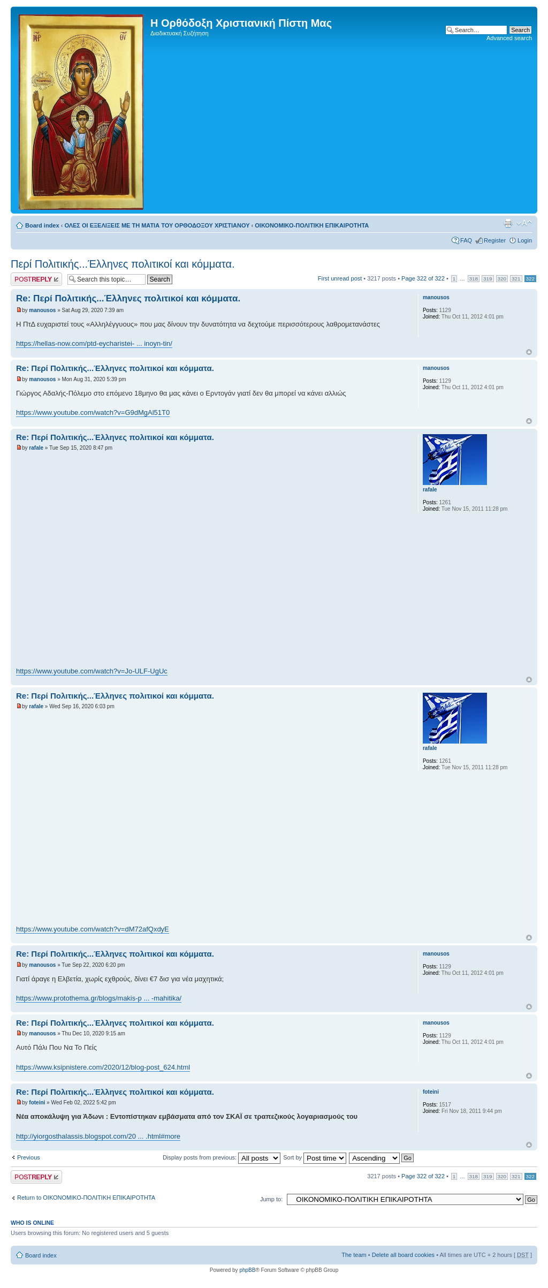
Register (495, 240)
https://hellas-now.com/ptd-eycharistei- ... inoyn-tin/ (94, 343)
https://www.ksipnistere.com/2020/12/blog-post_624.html (103, 1067)
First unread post (340, 278)
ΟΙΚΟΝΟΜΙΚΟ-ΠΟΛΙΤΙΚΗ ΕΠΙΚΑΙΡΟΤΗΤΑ (312, 225)
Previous (28, 1157)
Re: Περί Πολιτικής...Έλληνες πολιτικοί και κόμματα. (128, 298)
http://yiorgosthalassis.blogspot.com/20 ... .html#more (98, 1136)
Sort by (314, 1157)
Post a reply (36, 279)
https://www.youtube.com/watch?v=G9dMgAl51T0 (93, 412)
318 (473, 279)
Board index (42, 225)
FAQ (466, 240)
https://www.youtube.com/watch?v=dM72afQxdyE (92, 929)
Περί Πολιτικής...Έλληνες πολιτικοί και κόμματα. (123, 264)
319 (487, 279)
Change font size (524, 223)
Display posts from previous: (221, 1157)
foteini (37, 1102)
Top (529, 352)
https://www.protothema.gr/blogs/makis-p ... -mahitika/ (98, 998)
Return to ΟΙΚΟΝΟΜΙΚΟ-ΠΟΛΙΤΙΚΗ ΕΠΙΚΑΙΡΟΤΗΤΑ (86, 1197)
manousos (42, 310)
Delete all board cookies (403, 1255)
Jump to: (271, 1199)
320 (502, 279)
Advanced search (509, 38)
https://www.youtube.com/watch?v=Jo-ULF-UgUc (92, 671)
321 (516, 279)
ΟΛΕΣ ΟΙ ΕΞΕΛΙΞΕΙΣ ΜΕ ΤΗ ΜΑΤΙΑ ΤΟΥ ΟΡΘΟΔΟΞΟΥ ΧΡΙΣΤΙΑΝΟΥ (156, 225)
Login (524, 240)
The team (353, 1255)
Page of (423, 278)
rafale (36, 448)
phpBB (247, 1270)
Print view (508, 223)
